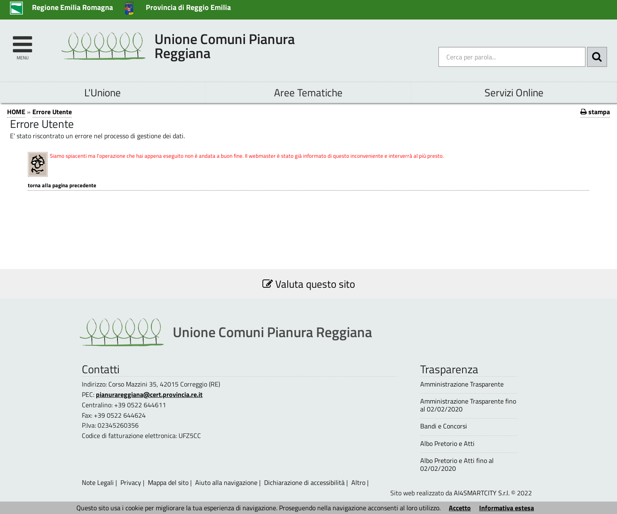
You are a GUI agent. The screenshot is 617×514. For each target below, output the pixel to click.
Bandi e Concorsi (443, 426)
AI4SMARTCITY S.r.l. (481, 493)
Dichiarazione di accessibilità (304, 482)
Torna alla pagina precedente (62, 185)
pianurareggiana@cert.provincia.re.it (149, 394)
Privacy (130, 482)
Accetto (460, 508)
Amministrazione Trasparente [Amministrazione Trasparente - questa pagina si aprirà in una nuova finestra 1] (462, 384)
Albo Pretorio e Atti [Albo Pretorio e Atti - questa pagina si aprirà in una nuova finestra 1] (447, 444)
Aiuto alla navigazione (226, 482)
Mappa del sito (168, 482)
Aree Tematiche (308, 92)
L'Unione (102, 92)
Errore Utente (52, 112)
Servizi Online (514, 92)
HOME (16, 112)
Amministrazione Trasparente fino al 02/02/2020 (468, 405)
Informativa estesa (506, 508)
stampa (595, 112)
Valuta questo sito (308, 284)
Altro (358, 482)
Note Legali (98, 482)
